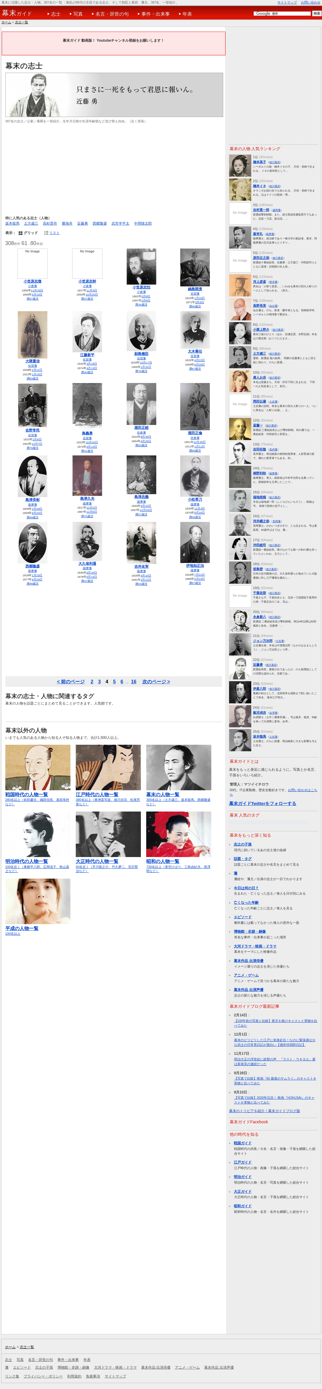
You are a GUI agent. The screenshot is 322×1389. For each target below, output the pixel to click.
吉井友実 (141, 566)
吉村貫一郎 (261, 210)
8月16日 (199, 512)
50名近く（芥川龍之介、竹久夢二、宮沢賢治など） (108, 863)
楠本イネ (259, 186)
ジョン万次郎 (263, 640)
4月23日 (199, 360)
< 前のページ (71, 681)
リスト (54, 233)
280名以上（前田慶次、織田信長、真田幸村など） (37, 796)
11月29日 (37, 290)
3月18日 (91, 363)
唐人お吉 (259, 377)
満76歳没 (141, 371)
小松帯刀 (195, 499)
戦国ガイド (243, 1143)
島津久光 (87, 498)
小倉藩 (32, 286)
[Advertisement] (113, 169)
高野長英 (259, 305)
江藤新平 (87, 355)
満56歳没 (195, 306)
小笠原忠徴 (32, 281)
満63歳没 (141, 583)
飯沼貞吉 (259, 712)
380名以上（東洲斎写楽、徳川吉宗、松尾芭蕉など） (108, 796)
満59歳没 (195, 450)
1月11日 (199, 446)
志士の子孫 (243, 844)
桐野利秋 (259, 473)
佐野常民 (32, 430)
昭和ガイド (243, 1206)
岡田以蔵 (259, 401)
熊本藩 (273, 281)
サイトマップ (287, 2)
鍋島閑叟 (195, 289)
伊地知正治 (195, 566)
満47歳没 (33, 298)
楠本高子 (259, 162)
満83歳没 (33, 378)
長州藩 (273, 449)
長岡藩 (277, 521)
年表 (187, 14)
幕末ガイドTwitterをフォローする (263, 803)
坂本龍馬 (12, 223)
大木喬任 (195, 351)
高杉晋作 (50, 223)
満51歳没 (87, 450)
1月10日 (37, 374)
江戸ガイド (243, 1162)
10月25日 (92, 294)
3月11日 (37, 369)
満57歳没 (141, 514)
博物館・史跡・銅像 (250, 931)
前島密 (258, 569)
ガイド (17, 13)
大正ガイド (243, 1192)
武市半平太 (120, 223)
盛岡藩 (277, 210)
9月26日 (91, 572)
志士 (56, 14)
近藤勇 (82, 223)
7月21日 (199, 574)
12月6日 (91, 511)
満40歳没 (87, 372)
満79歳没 (33, 448)
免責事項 (93, 1376)
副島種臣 (141, 354)
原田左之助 (261, 257)
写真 (78, 14)
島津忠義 (141, 497)
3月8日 (146, 296)
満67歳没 (195, 368)
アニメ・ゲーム (246, 975)
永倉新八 (259, 617)
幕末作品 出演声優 (248, 990)
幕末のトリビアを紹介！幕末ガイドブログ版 (264, 1111)
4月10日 (146, 575)
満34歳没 (141, 304)
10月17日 (146, 362)
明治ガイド (243, 1177)
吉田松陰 (259, 449)
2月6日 (146, 300)
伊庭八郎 (259, 688)
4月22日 (146, 579)
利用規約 (74, 1376)
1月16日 (199, 298)
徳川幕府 (274, 162)
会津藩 (273, 712)
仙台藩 (273, 305)
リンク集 (12, 1376)
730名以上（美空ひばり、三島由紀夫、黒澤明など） (178, 863)
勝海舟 (67, 223)
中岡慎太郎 (143, 223)
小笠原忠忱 (141, 287)
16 (133, 681)
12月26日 (146, 510)
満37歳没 (87, 298)
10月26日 (92, 442)
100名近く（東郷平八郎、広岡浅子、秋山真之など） (37, 863)
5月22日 (146, 505)
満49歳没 (33, 517)
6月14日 (37, 294)
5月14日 (91, 576)
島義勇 (87, 433)
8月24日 (37, 513)
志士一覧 (21, 22)
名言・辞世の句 (112, 14)
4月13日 (91, 368)
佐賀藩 (195, 293)
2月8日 (37, 439)
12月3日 (199, 508)
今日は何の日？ (246, 888)
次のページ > (156, 681)
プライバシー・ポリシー (43, 1376)
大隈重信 (32, 361)
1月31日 (146, 367)
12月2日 (91, 507)
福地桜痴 (259, 497)
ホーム (6, 22)
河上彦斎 (259, 281)
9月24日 (37, 579)
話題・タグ (243, 859)
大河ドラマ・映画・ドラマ (255, 946)
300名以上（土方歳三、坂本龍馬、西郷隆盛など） (178, 796)
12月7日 (37, 443)
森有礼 (258, 234)
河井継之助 (261, 521)
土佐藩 (273, 401)
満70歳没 (87, 516)
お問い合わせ (311, 2)
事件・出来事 (155, 14)
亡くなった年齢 (246, 902)
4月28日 (37, 508)
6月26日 (199, 364)
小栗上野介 (261, 329)
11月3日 (91, 290)
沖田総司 (259, 545)
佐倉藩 (141, 432)
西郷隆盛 (100, 223)
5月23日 (199, 578)
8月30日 (146, 436)
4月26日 (146, 441)
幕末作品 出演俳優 (248, 961)
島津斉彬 (32, 500)
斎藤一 (258, 425)
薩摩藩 (32, 504)
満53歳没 (141, 445)
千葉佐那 (259, 593)
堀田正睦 (141, 428)
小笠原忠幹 (87, 281)
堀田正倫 (195, 433)
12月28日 (200, 442)
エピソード (243, 917)
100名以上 (37, 928)
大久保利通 (87, 564)
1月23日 (37, 575)
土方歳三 (31, 223)
